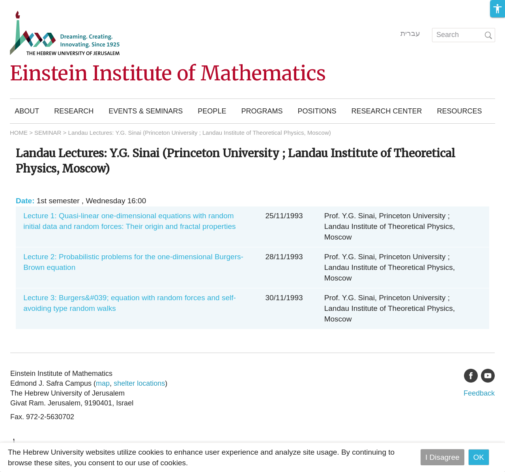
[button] (497, 8)
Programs (261, 111)
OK (478, 457)
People (212, 111)
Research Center (386, 111)
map (103, 383)
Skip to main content (34, 5)
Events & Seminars (145, 111)
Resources (459, 111)
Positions (316, 111)
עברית (410, 33)
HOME (19, 132)
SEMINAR (47, 132)
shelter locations (139, 383)
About (27, 111)
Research (74, 111)
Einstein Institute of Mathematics (168, 73)
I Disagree (442, 457)
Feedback (479, 393)
